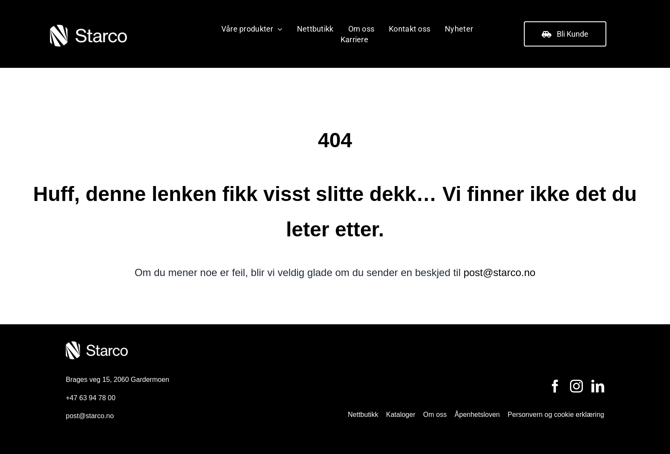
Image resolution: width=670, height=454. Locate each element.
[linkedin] (597, 386)
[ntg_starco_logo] (88, 27)
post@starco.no (499, 272)
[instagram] (576, 386)
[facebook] (555, 386)
